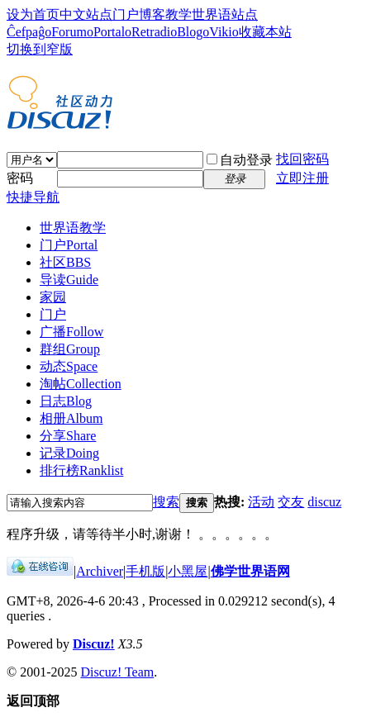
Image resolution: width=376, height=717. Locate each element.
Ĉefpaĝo (29, 32)
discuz (324, 502)
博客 (152, 14)
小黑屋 (187, 571)
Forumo (72, 32)
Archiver (99, 571)
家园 (53, 297)
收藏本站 (265, 32)
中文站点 (85, 14)
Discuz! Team (117, 672)
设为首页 (33, 14)
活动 (261, 502)
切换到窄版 (40, 49)
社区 (65, 262)
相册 (71, 418)
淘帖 (80, 384)
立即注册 (302, 178)
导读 (69, 280)
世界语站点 (225, 14)
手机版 (145, 571)
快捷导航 (33, 197)
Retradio (154, 32)
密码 (20, 178)
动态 (69, 366)
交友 (291, 502)
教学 (178, 14)
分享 (68, 436)
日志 (66, 401)
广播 (71, 332)
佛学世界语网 (250, 571)
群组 (70, 349)
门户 (125, 14)
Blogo (193, 32)
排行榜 (81, 470)
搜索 (166, 502)
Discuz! (94, 644)
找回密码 (302, 159)
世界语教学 (73, 228)
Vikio (223, 32)
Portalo (112, 32)
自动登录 (240, 160)
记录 (69, 453)
